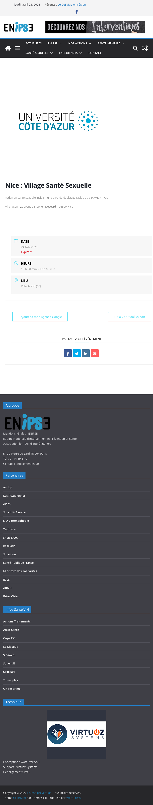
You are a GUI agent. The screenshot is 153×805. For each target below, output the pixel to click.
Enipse (53, 43)
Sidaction (9, 554)
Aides (7, 504)
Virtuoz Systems (26, 767)
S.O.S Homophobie (16, 521)
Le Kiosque (10, 647)
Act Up (7, 487)
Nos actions (77, 43)
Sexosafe (9, 672)
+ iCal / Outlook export (129, 317)
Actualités (34, 43)
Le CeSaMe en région (72, 4)
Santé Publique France (18, 563)
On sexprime (12, 689)
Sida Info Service (14, 512)
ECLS (6, 579)
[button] (60, 43)
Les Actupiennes (14, 495)
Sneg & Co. (10, 537)
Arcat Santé (11, 630)
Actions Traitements (17, 621)
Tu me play (10, 680)
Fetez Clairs (11, 596)
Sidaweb (9, 655)
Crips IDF (9, 638)
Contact (94, 53)
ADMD (7, 588)
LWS (26, 772)
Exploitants (68, 53)
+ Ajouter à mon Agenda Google (40, 317)
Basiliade (9, 546)
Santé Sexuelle (37, 53)
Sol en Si (9, 663)
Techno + (9, 529)
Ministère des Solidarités (20, 571)
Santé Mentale (109, 43)
